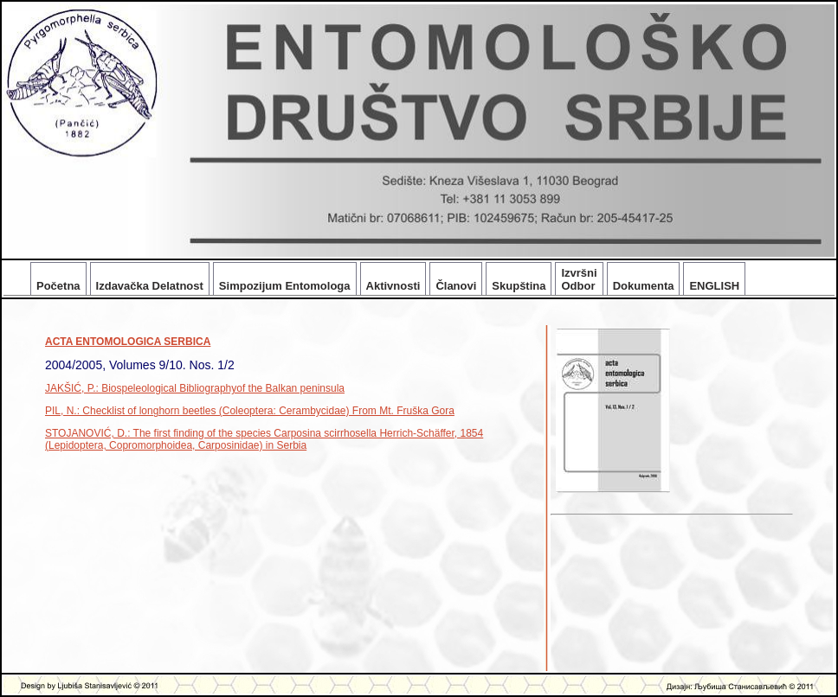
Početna (58, 285)
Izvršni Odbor (578, 279)
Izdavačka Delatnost (149, 285)
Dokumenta (643, 285)
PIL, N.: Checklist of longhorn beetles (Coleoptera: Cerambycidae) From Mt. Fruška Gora (249, 411)
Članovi (455, 285)
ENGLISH (714, 285)
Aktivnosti (393, 285)
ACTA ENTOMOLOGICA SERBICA (127, 342)
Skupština (518, 285)
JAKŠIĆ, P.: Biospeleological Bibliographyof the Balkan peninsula (195, 388)
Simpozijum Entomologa (285, 285)
